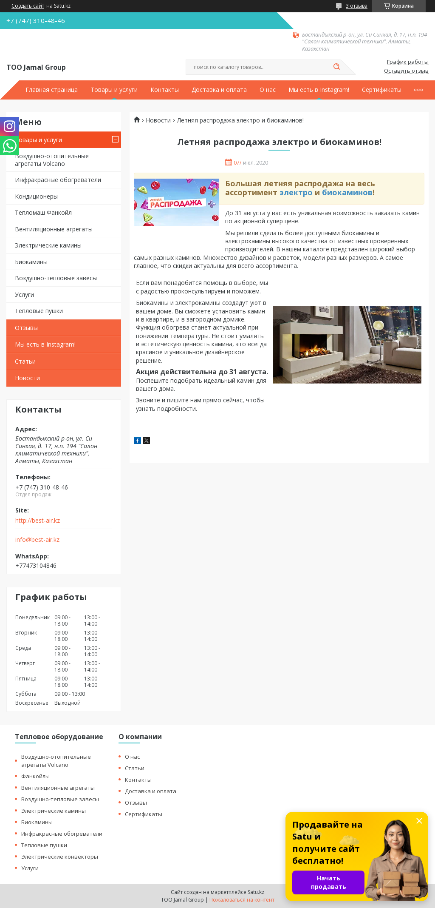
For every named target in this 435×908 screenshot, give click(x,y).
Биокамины (31, 262)
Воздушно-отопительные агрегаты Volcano (52, 160)
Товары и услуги (114, 90)
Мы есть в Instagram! (318, 90)
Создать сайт (27, 6)
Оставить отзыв (406, 71)
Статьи (25, 361)
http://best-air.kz (37, 520)
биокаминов (347, 192)
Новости (27, 378)
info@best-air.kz (37, 540)
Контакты (164, 90)
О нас (268, 90)
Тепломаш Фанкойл (43, 212)
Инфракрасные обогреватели (58, 180)
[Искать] (336, 67)
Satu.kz (256, 892)
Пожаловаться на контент (241, 899)
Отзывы (26, 328)
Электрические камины (48, 245)
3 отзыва (356, 5)
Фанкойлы (35, 776)
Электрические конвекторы (59, 856)
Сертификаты (381, 90)
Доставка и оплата (219, 90)
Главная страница (51, 90)
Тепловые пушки (39, 311)
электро (296, 192)
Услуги (24, 294)
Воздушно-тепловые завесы (56, 278)
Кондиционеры (36, 196)
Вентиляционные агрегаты (54, 229)
